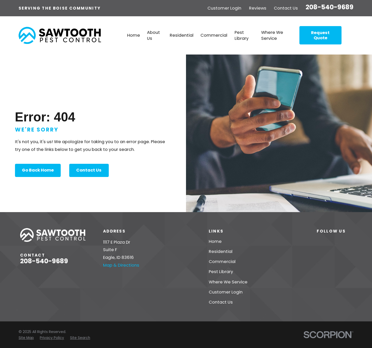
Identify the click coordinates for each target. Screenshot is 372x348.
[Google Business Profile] (349, 241)
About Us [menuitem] (153, 35)
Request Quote (320, 35)
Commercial (222, 262)
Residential (221, 251)
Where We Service (228, 282)
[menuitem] (26, 337)
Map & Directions (121, 265)
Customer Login (224, 8)
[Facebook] (334, 241)
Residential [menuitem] (181, 35)
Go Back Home (38, 170)
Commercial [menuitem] (213, 35)
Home (215, 241)
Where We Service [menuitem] (272, 35)
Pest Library (221, 272)
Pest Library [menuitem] (242, 35)
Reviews (257, 8)
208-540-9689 (329, 7)
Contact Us (286, 8)
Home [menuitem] (133, 35)
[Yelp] (320, 241)
